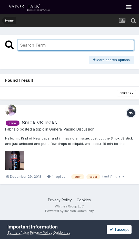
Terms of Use (18, 232)
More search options (111, 60)
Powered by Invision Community (69, 211)
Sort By (126, 93)
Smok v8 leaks (39, 123)
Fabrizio (12, 129)
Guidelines (61, 232)
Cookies (84, 200)
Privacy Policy (60, 200)
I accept (119, 229)
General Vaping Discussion (71, 129)
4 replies (56, 176)
